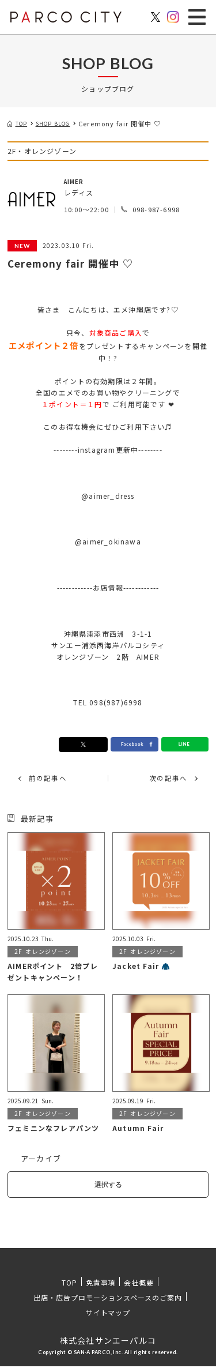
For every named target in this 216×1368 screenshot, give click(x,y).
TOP (69, 1284)
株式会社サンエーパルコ (108, 1342)
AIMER (76, 181)
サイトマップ (108, 1314)
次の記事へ (165, 779)
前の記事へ (51, 779)
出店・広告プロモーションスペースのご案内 (107, 1299)
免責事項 (101, 1284)
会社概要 (139, 1284)
